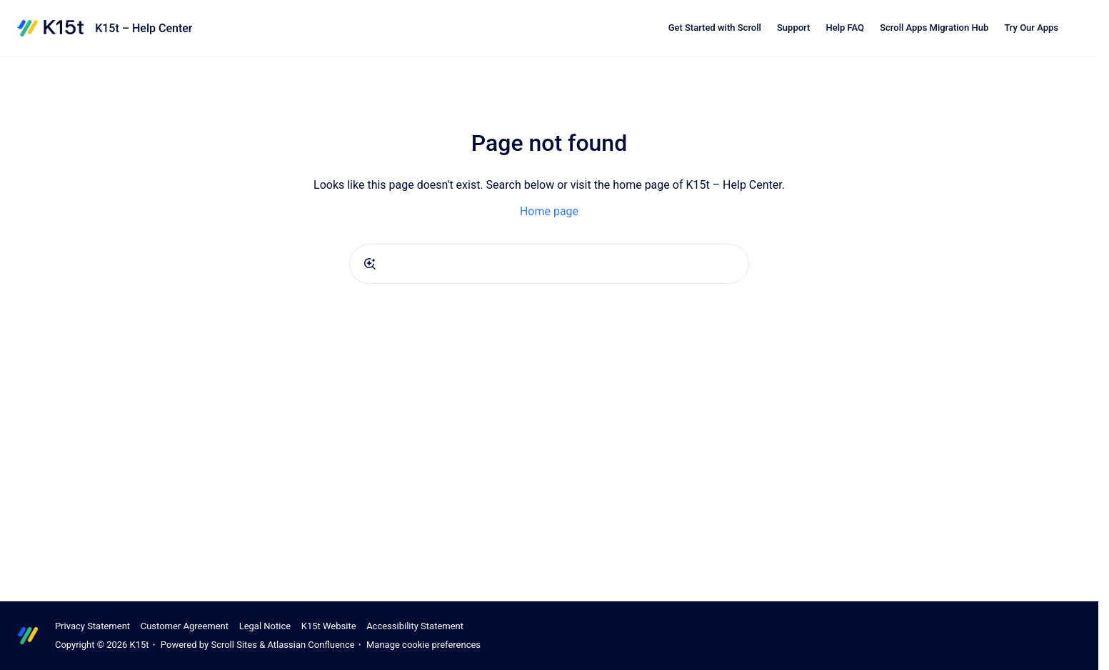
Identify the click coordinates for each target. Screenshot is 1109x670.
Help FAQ (845, 27)
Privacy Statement (92, 626)
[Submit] (369, 263)
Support (793, 27)
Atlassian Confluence (310, 644)
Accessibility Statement (414, 626)
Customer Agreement (185, 626)
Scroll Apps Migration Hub (934, 27)
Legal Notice (265, 626)
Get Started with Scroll (714, 27)
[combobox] (549, 264)
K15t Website (328, 626)
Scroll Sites (234, 644)
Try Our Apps (1031, 27)
